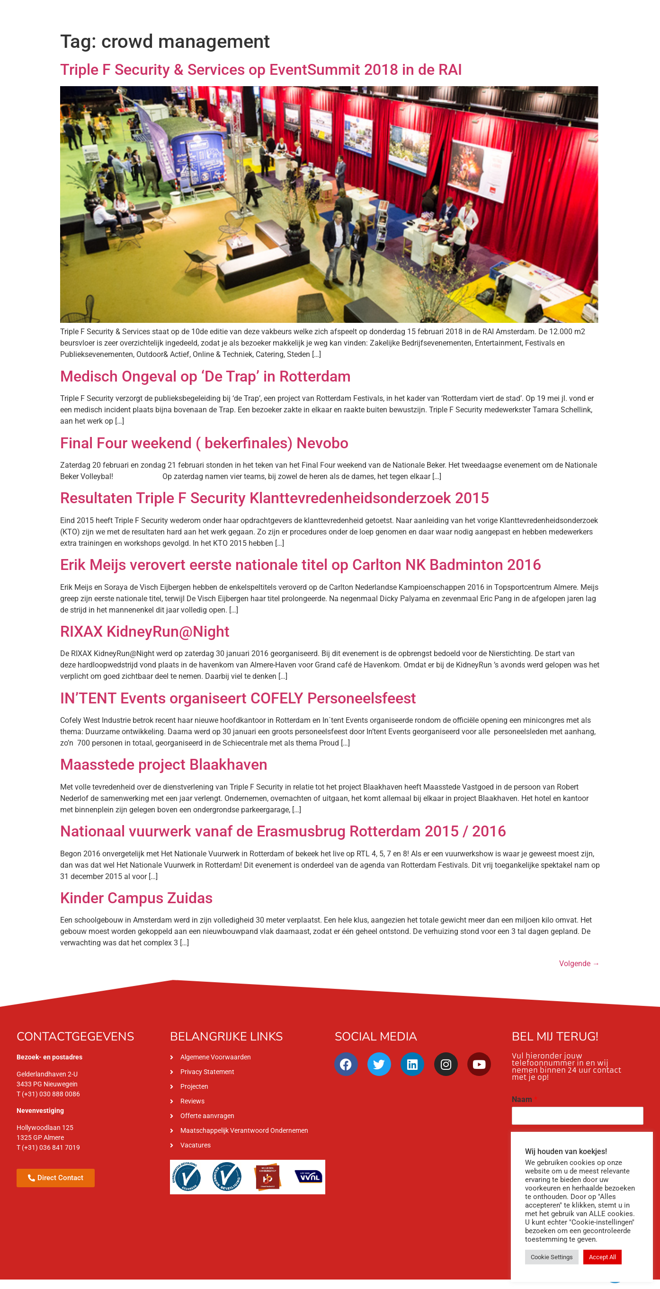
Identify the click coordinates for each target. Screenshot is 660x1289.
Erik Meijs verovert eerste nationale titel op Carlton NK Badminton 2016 (300, 565)
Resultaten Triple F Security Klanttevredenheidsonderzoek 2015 (274, 498)
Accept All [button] (602, 1257)
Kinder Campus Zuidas (136, 898)
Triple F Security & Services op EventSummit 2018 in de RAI (261, 70)
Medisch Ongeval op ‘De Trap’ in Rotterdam (205, 376)
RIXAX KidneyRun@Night (145, 631)
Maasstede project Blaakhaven (164, 764)
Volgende (579, 963)
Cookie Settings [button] (552, 1257)
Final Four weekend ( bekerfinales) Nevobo (204, 443)
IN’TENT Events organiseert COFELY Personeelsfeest (238, 698)
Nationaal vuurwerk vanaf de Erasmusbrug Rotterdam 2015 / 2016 (283, 831)
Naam (524, 1099)
